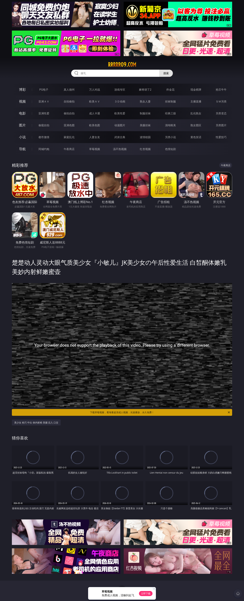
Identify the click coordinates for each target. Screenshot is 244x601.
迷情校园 (145, 137)
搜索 (166, 73)
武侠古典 (119, 137)
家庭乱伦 (69, 137)
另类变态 (221, 113)
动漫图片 (119, 125)
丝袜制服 (170, 101)
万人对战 (94, 89)
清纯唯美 (170, 125)
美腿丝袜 (145, 125)
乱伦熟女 (195, 113)
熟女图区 (195, 125)
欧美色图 (94, 125)
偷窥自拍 (43, 125)
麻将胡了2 (145, 89)
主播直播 (195, 101)
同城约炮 (43, 149)
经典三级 (170, 113)
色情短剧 (170, 149)
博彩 (22, 89)
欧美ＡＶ (94, 101)
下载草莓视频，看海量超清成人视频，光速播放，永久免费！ (160, 412)
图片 (22, 125)
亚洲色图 (69, 125)
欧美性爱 (119, 113)
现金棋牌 (195, 89)
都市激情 (43, 137)
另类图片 (221, 125)
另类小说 (170, 137)
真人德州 (69, 89)
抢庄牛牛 (221, 89)
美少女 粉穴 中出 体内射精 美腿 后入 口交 (36, 422)
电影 (22, 113)
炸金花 (170, 89)
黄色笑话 (195, 137)
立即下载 (145, 593)
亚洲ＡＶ (43, 101)
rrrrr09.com (122, 64)
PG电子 (43, 89)
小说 (22, 137)
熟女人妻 (145, 101)
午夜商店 (69, 149)
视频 (22, 101)
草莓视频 (94, 149)
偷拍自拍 (69, 113)
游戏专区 (119, 89)
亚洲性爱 (43, 113)
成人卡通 (94, 113)
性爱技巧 (221, 137)
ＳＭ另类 (221, 101)
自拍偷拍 (69, 101)
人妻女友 (94, 137)
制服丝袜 (145, 113)
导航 (22, 149)
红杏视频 (145, 149)
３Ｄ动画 (119, 101)
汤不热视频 (120, 149)
